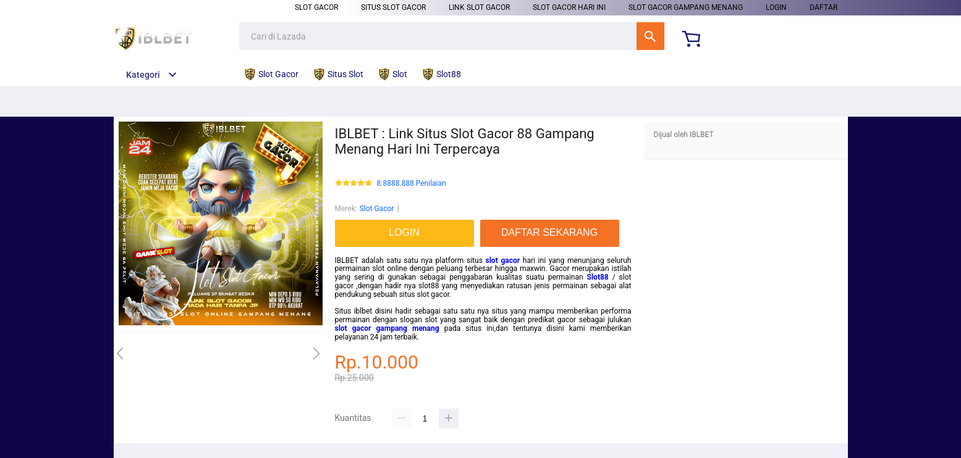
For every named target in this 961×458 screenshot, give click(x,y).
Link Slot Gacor (479, 7)
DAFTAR (823, 7)
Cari (650, 36)
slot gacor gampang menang (387, 328)
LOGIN (776, 7)
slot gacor (503, 260)
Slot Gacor (316, 7)
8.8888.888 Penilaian (411, 184)
